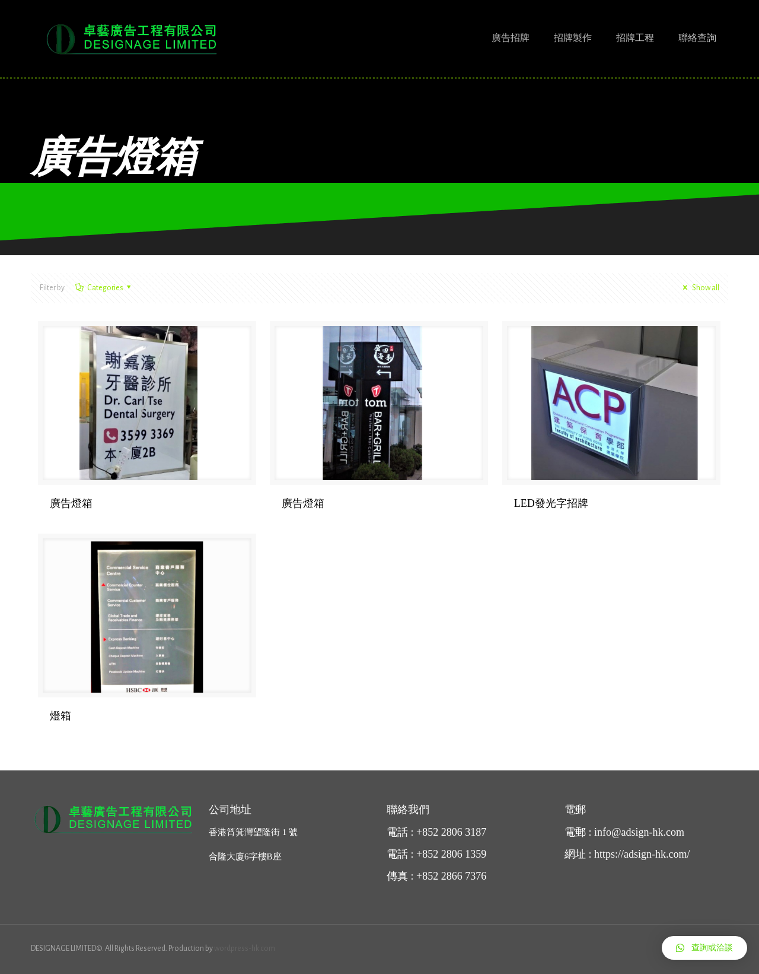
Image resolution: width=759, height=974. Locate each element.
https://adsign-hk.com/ (642, 854)
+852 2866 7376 (451, 876)
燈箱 (60, 716)
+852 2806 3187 (451, 832)
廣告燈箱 (71, 503)
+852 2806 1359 (451, 854)
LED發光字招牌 (551, 503)
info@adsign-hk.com (639, 832)
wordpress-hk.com (244, 948)
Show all (699, 288)
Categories (104, 288)
